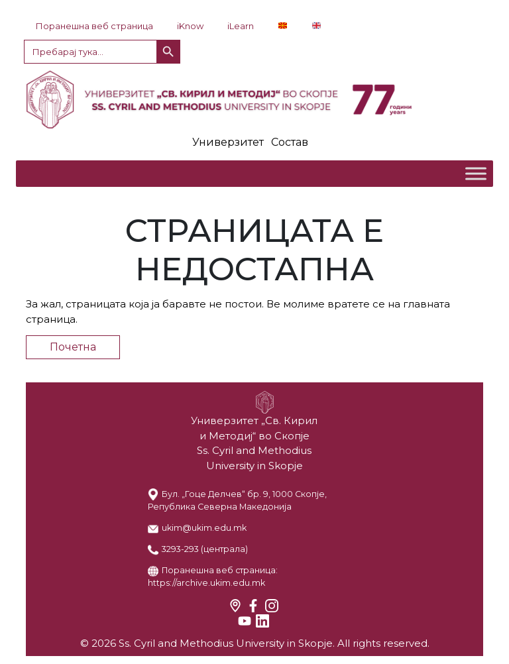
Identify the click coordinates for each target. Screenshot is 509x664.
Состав (289, 142)
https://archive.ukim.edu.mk (206, 583)
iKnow (190, 26)
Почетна (73, 347)
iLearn (240, 26)
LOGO (254, 99)
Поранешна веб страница (94, 26)
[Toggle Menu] (475, 173)
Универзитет (228, 142)
